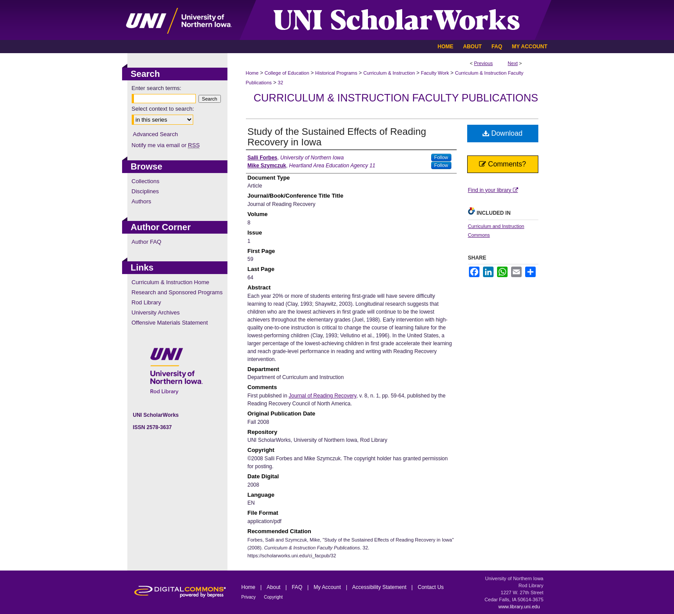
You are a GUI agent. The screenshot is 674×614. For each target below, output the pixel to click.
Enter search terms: (156, 88)
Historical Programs (336, 73)
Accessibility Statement (380, 587)
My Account (328, 587)
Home (252, 73)
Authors (141, 201)
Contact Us (430, 587)
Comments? (502, 164)
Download (503, 133)
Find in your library (493, 190)
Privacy (249, 597)
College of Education (287, 73)
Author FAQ (147, 241)
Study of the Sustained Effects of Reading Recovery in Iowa (337, 137)
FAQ (297, 587)
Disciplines (145, 191)
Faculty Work (435, 73)
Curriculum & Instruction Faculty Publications (395, 98)
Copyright (273, 597)
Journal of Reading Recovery (323, 396)
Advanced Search (155, 134)
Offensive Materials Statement (170, 322)
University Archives (156, 312)
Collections (146, 181)
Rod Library (146, 302)
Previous (483, 63)
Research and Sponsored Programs (177, 292)
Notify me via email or (166, 145)
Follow (441, 157)
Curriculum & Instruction (388, 73)
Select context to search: (163, 108)
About (274, 587)
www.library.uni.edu (519, 606)
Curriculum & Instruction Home (170, 282)
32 (280, 82)
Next (513, 63)
